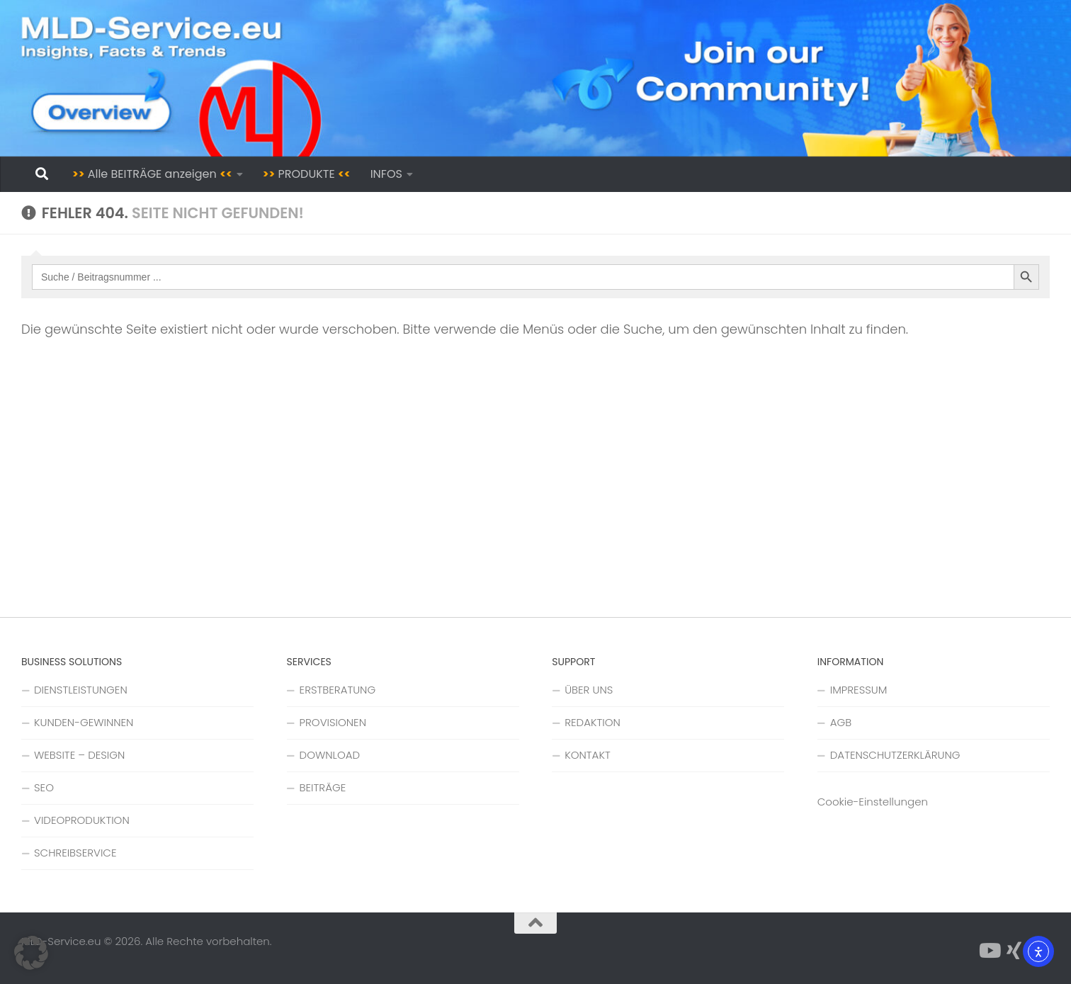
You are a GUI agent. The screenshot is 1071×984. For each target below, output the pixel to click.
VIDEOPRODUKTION (82, 820)
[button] (31, 953)
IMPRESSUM (859, 689)
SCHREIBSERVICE (75, 852)
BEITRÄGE (323, 787)
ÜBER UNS (589, 689)
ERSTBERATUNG (338, 689)
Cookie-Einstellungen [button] (872, 801)
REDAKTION (592, 722)
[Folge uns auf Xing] (1014, 951)
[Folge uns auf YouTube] (989, 951)
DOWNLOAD (330, 754)
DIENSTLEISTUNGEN (81, 689)
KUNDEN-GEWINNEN (83, 722)
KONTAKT (588, 754)
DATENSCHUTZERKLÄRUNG (895, 754)
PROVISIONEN (333, 722)
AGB (840, 722)
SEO (44, 787)
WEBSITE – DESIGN (79, 754)
